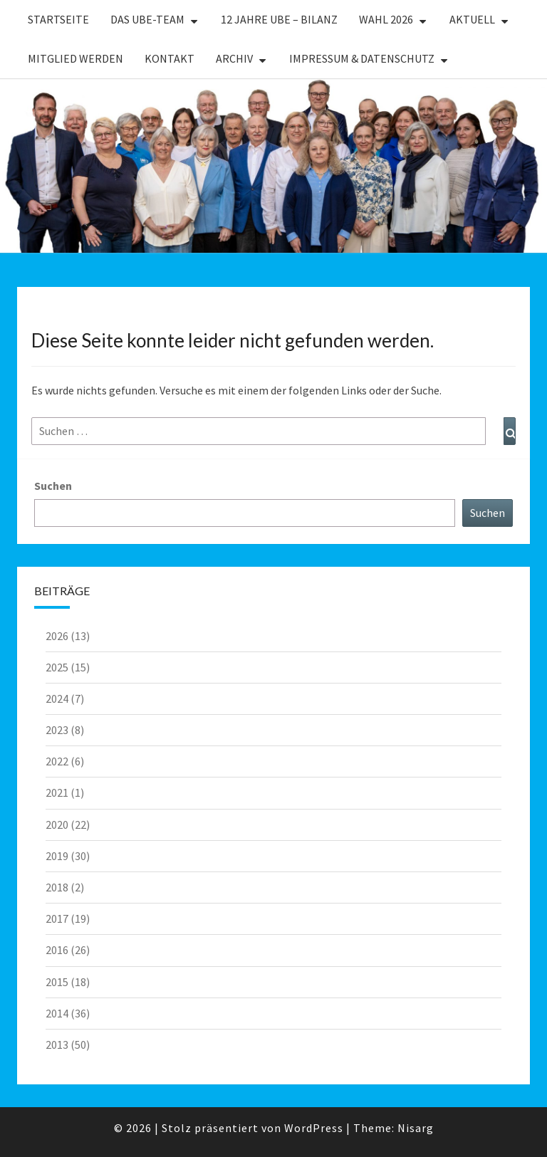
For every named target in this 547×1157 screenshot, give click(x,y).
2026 (57, 636)
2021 (57, 792)
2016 (57, 950)
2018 (57, 887)
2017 (57, 918)
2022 (57, 761)
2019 (57, 856)
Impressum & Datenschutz (361, 58)
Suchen (53, 485)
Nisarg (415, 1128)
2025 (57, 667)
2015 (57, 982)
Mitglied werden (75, 58)
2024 (57, 698)
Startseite (58, 19)
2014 (57, 1013)
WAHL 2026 (386, 19)
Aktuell (472, 19)
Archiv (234, 58)
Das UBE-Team (147, 19)
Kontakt (169, 58)
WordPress (313, 1128)
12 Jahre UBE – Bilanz (279, 19)
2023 (57, 730)
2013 (57, 1044)
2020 (57, 824)
